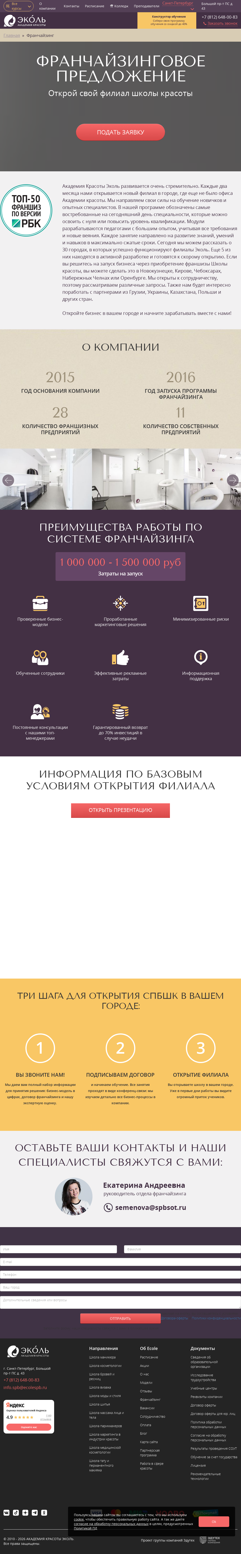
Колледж (119, 6)
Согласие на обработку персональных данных (208, 1437)
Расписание (94, 6)
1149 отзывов (45, 1417)
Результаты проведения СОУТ (214, 1448)
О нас (144, 1374)
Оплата (145, 1425)
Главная (12, 35)
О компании (47, 6)
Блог (143, 1433)
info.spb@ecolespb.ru (25, 1387)
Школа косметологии (105, 1365)
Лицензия (198, 1465)
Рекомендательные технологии (206, 1476)
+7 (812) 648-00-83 (219, 17)
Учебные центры (204, 1388)
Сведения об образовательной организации (204, 1362)
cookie (79, 1519)
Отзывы (146, 1391)
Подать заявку (120, 132)
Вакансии (147, 1408)
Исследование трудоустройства (203, 1377)
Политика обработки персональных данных (208, 1424)
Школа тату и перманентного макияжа (101, 1465)
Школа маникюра (102, 1357)
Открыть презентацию (120, 809)
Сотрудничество (152, 1416)
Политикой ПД (85, 1528)
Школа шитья (99, 1404)
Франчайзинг (150, 1399)
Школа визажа (100, 1387)
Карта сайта (149, 1442)
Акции (144, 1365)
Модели (146, 1382)
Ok (214, 1521)
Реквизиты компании (206, 1396)
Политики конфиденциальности (216, 1318)
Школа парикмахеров (105, 1426)
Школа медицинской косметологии (105, 1449)
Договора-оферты (174, 1318)
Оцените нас (29, 1427)
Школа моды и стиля (105, 1395)
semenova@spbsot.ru (150, 1207)
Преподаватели (146, 6)
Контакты (71, 6)
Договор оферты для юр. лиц (213, 1413)
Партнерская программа (150, 1452)
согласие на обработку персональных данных (111, 1524)
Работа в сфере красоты (152, 1465)
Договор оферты (203, 1405)
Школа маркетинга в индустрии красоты (104, 1436)
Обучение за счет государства (214, 1457)
